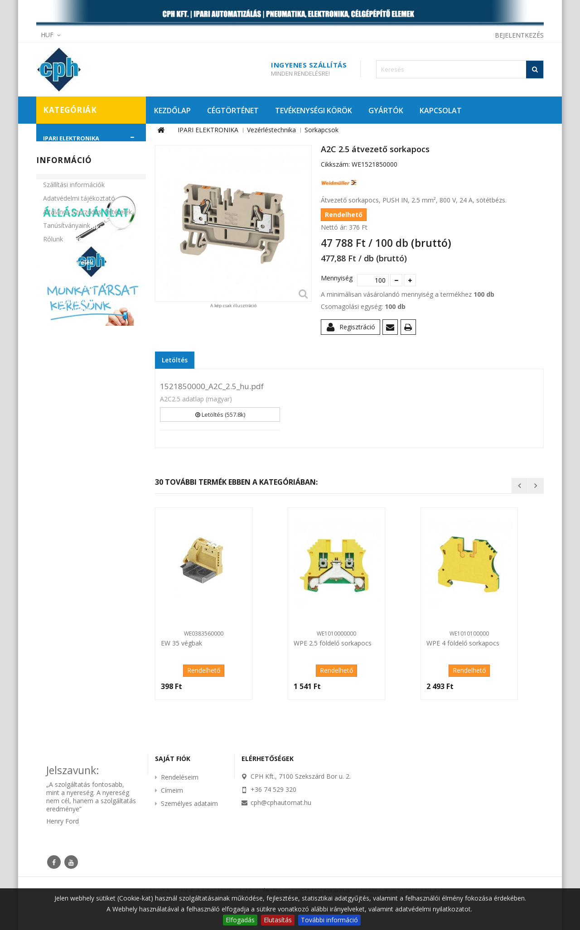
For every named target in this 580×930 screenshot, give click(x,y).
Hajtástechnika (73, 165)
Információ (64, 466)
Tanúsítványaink (66, 531)
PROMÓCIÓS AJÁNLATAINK (82, 433)
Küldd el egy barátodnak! (391, 328)
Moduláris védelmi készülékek (84, 305)
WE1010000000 (336, 633)
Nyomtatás (410, 328)
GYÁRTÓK (385, 111)
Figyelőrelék (75, 262)
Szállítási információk (74, 490)
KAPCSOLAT (441, 111)
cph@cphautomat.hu (281, 802)
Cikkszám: (335, 164)
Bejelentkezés (519, 35)
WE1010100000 (469, 633)
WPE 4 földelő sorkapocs (462, 643)
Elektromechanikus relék (86, 243)
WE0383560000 (203, 633)
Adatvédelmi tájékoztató (79, 504)
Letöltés (175, 360)
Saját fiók (172, 758)
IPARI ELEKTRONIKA (71, 138)
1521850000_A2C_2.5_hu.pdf (212, 386)
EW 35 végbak (181, 643)
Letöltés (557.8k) (220, 414)
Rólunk (53, 544)
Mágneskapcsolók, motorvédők (85, 282)
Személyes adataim (189, 803)
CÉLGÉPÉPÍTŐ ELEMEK (74, 402)
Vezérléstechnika (76, 227)
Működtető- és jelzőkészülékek (81, 329)
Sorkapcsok (74, 348)
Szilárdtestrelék (81, 364)
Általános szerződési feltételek (87, 517)
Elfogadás (240, 920)
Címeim (172, 790)
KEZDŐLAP (172, 111)
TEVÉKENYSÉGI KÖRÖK (313, 111)
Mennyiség (335, 278)
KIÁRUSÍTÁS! (61, 417)
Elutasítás (278, 920)
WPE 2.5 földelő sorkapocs (333, 643)
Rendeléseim (179, 777)
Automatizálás (72, 150)
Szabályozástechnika (82, 196)
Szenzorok (66, 211)
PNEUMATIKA (62, 386)
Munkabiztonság (76, 181)
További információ (329, 920)
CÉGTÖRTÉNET (233, 111)
